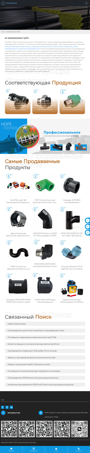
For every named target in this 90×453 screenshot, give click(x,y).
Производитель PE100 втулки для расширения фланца (33, 378)
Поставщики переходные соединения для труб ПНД (32, 337)
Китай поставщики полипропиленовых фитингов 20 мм (33, 344)
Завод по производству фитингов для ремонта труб (31, 358)
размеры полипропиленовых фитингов (24, 49)
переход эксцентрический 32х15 (45, 46)
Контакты (79, 449)
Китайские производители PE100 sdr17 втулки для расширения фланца (40, 385)
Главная (3, 31)
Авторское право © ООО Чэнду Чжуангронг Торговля (18, 442)
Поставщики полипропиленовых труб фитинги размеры (34, 371)
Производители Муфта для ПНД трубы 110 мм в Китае (32, 351)
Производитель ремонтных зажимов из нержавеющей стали (36, 330)
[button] (81, 101)
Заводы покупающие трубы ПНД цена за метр (29, 364)
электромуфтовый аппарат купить (18, 46)
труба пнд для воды (17, 324)
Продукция (33, 449)
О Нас (56, 449)
